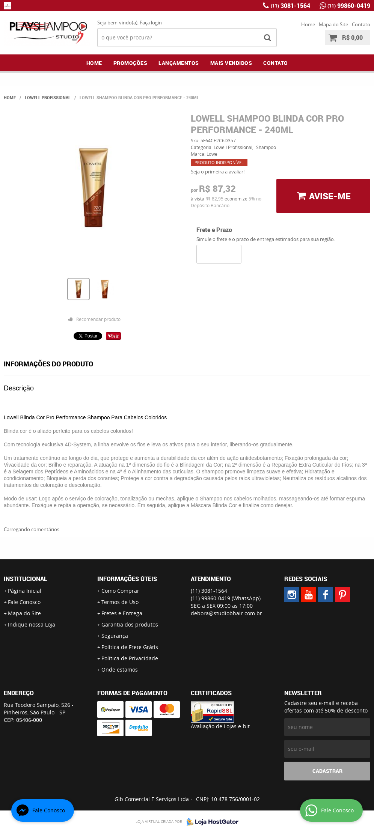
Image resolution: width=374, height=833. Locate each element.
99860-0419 (348, 6)
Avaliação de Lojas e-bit (220, 726)
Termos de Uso (120, 602)
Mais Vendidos (231, 62)
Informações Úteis (127, 579)
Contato (361, 24)
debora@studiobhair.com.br (226, 613)
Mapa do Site (333, 24)
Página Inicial (24, 590)
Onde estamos (119, 669)
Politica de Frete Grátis (129, 647)
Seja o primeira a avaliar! (217, 171)
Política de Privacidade (129, 658)
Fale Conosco (24, 602)
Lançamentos (178, 62)
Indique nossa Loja (31, 624)
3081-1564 (290, 6)
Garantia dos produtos (129, 624)
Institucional (25, 579)
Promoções (130, 62)
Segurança (114, 635)
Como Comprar (120, 590)
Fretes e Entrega (121, 613)
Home (308, 24)
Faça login (151, 22)
